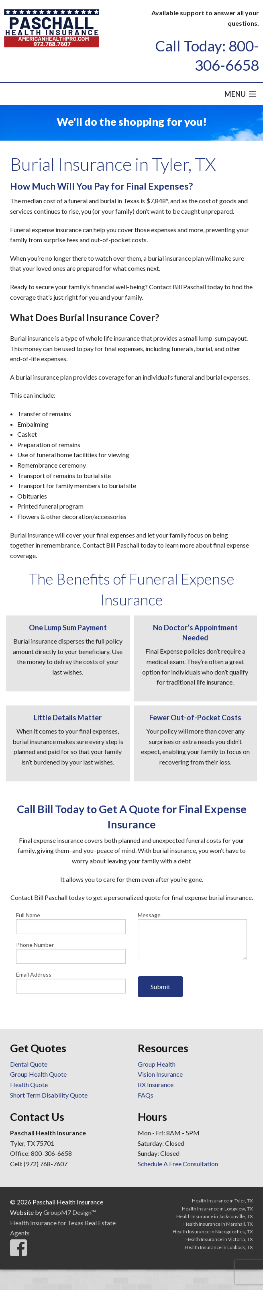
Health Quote (29, 1084)
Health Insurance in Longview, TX (217, 1209)
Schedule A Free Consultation (178, 1163)
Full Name (71, 923)
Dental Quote (28, 1064)
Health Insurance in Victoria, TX (219, 1239)
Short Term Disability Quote (49, 1095)
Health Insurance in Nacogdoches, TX (213, 1232)
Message (192, 936)
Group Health (156, 1064)
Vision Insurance (160, 1074)
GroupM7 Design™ (69, 1212)
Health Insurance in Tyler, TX (222, 1201)
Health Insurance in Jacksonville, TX (214, 1216)
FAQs (145, 1095)
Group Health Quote (38, 1074)
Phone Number (71, 952)
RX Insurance (155, 1084)
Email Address (71, 982)
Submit (160, 986)
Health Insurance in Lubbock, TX (219, 1247)
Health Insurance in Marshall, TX (218, 1224)
